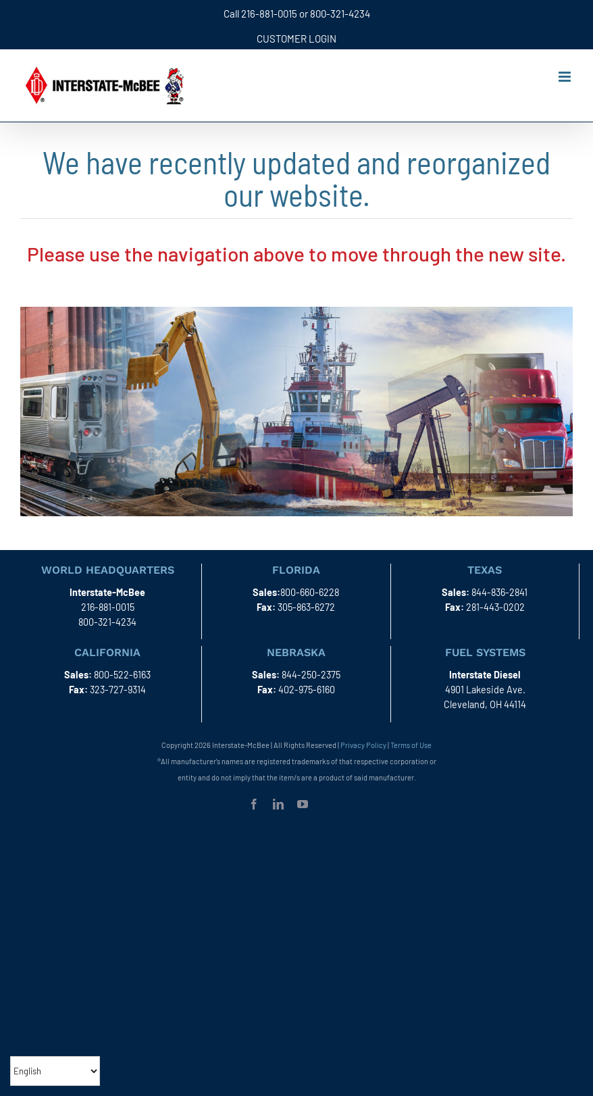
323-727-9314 (118, 689)
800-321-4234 (340, 13)
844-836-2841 (499, 592)
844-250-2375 (311, 674)
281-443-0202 (495, 607)
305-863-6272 (306, 607)
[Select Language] (55, 1071)
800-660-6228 (309, 592)
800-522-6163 (122, 674)
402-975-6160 (306, 689)
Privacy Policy (363, 745)
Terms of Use (411, 745)
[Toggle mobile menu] (566, 77)
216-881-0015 (269, 13)
